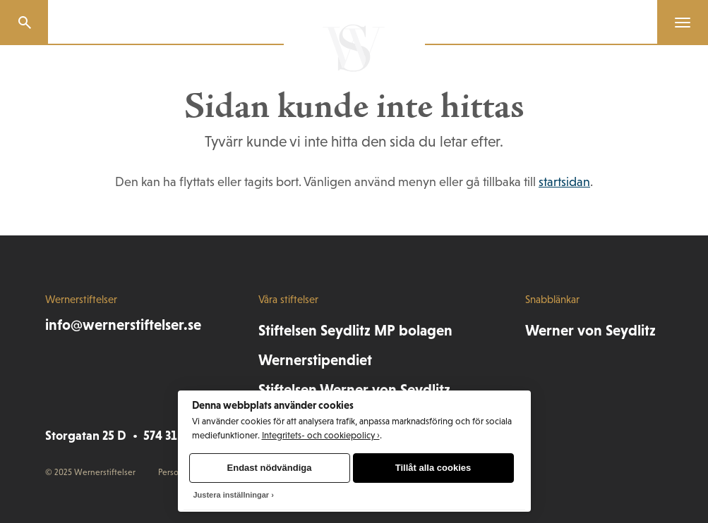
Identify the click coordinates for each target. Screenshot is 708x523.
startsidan (564, 182)
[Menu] (677, 22)
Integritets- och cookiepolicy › (321, 435)
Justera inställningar (231, 495)
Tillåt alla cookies (433, 467)
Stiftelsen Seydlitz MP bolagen (355, 330)
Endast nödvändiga (269, 467)
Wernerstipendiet (315, 360)
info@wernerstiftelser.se (123, 324)
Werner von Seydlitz (590, 330)
